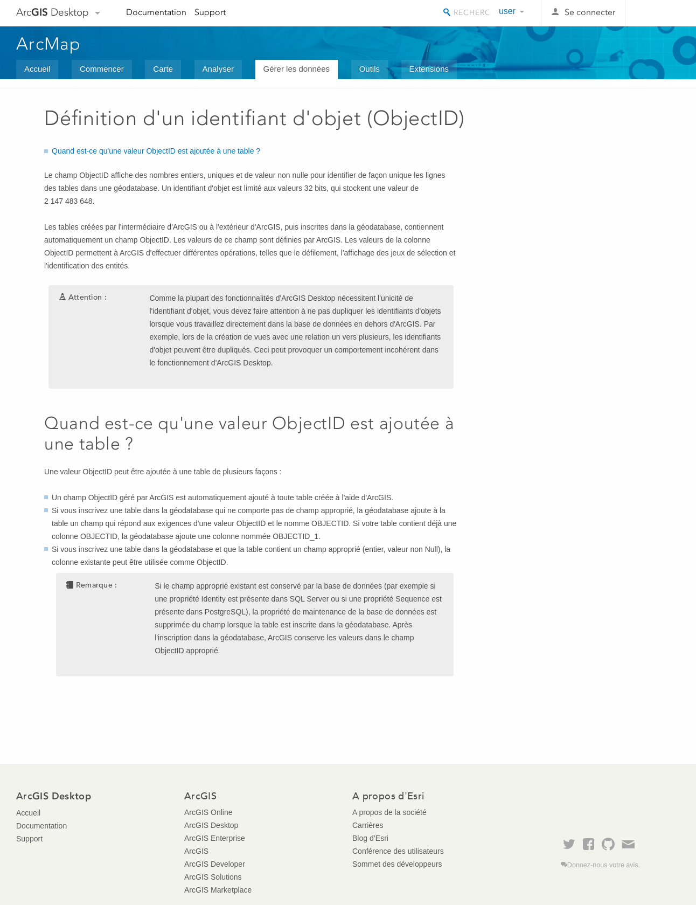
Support (210, 12)
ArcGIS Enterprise (214, 838)
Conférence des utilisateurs (398, 851)
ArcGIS (196, 851)
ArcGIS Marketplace (218, 890)
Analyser (218, 68)
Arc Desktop (52, 12)
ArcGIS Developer (214, 864)
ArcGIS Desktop (211, 825)
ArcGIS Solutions (213, 877)
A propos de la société (389, 812)
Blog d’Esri (370, 838)
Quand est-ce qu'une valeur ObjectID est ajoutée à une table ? (156, 151)
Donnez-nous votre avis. (603, 865)
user (507, 11)
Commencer (102, 68)
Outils (369, 68)
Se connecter (590, 12)
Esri (657, 13)
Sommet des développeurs (397, 864)
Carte (163, 68)
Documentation (156, 12)
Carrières (368, 825)
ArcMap (48, 43)
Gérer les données (296, 68)
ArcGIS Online (208, 812)
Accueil (37, 68)
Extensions (429, 68)
